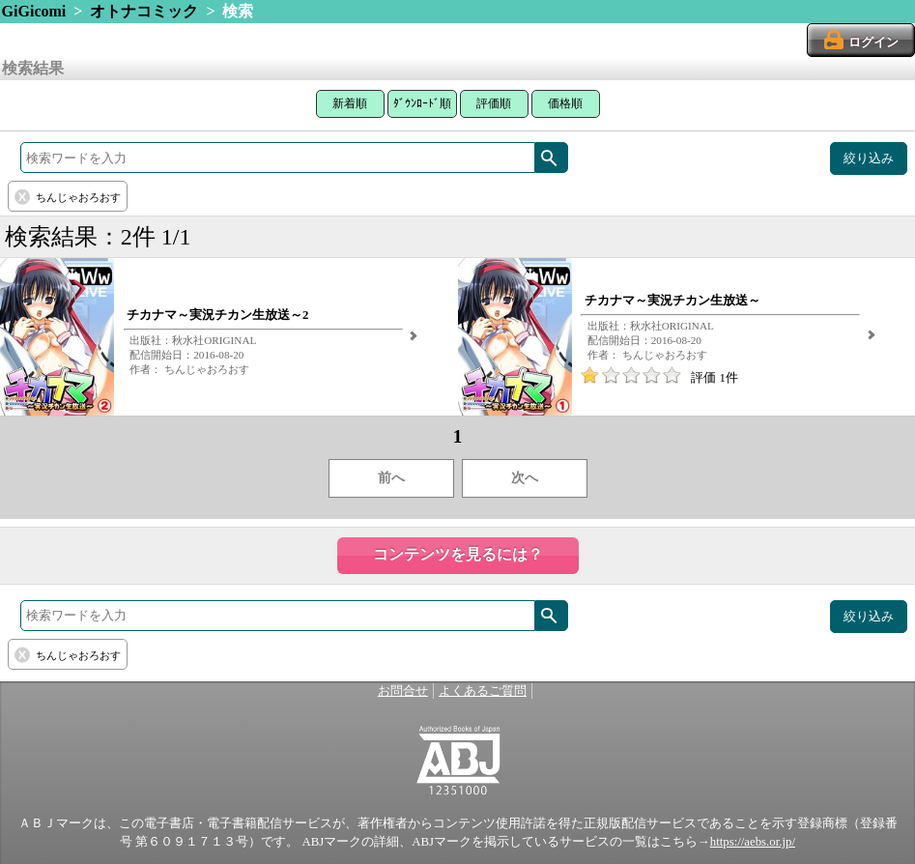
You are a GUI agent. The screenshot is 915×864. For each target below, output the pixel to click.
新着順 (349, 103)
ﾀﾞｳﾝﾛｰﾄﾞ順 (422, 103)
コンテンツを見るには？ (458, 554)
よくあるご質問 (483, 691)
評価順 (493, 103)
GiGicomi (34, 11)
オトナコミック (144, 11)
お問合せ (403, 691)
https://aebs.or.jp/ (752, 842)
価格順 (565, 103)
